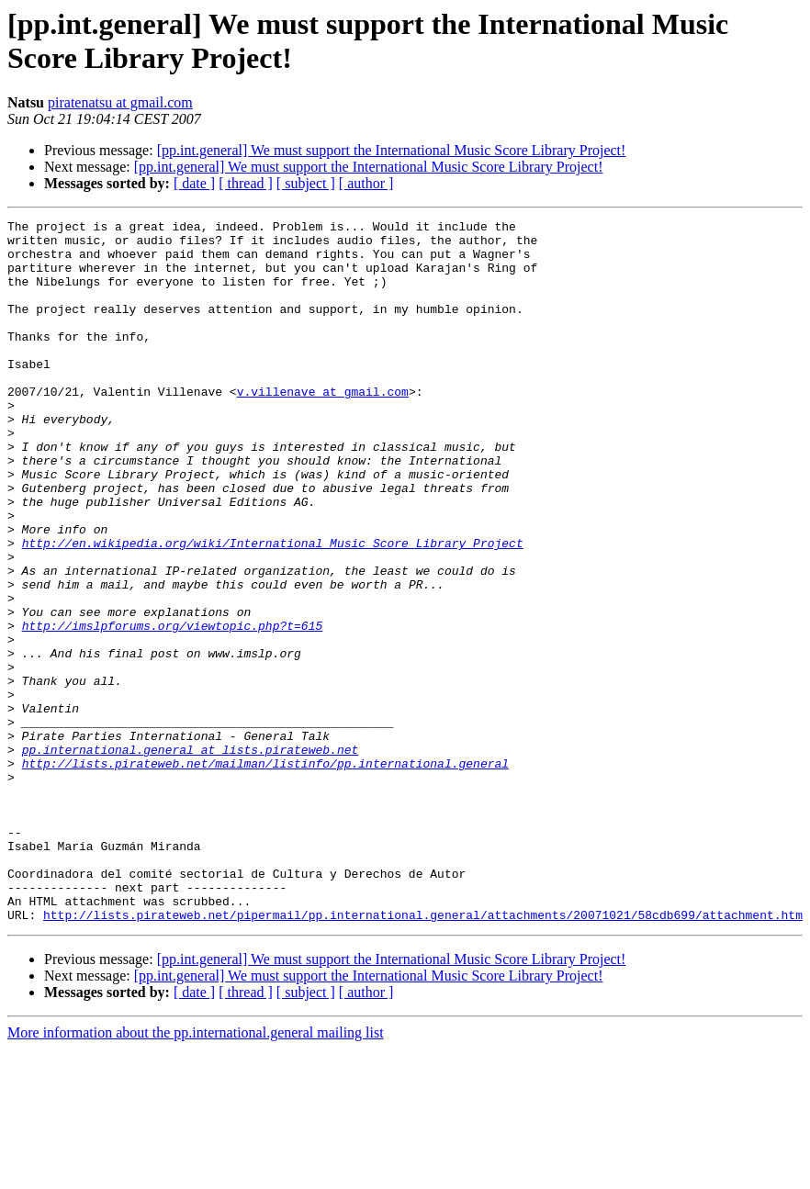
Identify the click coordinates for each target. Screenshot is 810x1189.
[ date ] (194, 183)
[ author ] (366, 183)
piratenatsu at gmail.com (120, 102)
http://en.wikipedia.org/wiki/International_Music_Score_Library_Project (272, 608)
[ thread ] (246, 183)
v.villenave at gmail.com (323, 427)
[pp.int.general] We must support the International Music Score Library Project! (391, 150)
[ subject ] (305, 183)
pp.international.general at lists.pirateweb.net (190, 856)
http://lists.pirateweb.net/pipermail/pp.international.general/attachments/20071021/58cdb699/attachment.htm (423, 1055)
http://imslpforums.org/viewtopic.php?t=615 (172, 708)
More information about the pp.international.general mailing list (195, 1173)
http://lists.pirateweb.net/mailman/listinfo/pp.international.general (265, 873)
